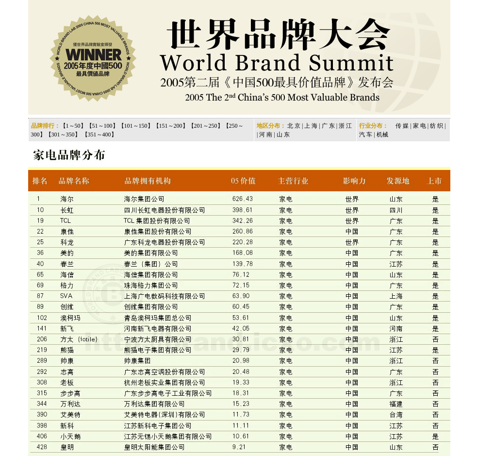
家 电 (419, 125)
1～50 (73, 125)
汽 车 (365, 134)
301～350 (63, 134)
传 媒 (402, 125)
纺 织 (436, 125)
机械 (382, 134)
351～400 (99, 134)
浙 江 (345, 125)
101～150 (136, 125)
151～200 (170, 125)
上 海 (310, 125)
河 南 (265, 134)
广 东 (328, 125)
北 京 (293, 125)
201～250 (205, 125)
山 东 (283, 134)
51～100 (102, 125)
